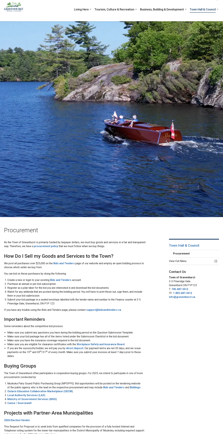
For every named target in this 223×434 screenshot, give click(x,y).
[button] (191, 261)
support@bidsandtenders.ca (103, 309)
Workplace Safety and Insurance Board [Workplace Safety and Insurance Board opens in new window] (101, 344)
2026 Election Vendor (17, 420)
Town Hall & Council (203, 16)
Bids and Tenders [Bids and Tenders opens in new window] (64, 263)
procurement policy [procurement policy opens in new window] (46, 246)
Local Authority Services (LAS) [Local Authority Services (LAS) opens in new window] (26, 395)
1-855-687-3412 (182, 293)
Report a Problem (178, 5)
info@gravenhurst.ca (182, 297)
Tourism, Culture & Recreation (114, 16)
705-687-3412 (180, 289)
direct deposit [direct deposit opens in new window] (74, 348)
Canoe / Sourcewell (19, 403)
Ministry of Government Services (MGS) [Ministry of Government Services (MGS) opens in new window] (32, 399)
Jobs (163, 5)
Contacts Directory (200, 5)
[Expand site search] (215, 5)
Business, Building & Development (162, 16)
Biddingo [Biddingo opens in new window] (135, 387)
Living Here (81, 16)
